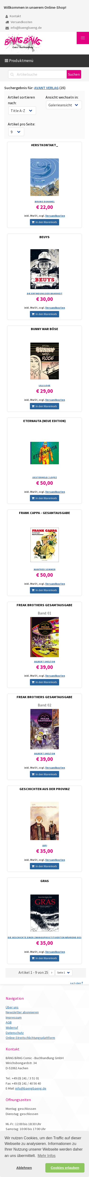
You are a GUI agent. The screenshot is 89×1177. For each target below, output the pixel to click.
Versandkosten (18, 22)
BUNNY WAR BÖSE (44, 329)
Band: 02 (44, 705)
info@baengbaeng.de (23, 27)
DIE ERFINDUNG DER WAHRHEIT (44, 293)
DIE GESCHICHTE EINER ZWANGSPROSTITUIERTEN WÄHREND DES (44, 937)
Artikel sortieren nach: (21, 100)
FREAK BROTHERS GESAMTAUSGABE (44, 605)
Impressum (14, 1017)
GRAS (44, 881)
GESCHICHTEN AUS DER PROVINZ (44, 789)
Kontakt (13, 16)
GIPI (44, 845)
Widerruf (12, 1027)
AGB (9, 1022)
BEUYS (44, 237)
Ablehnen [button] (24, 1168)
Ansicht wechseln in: (62, 97)
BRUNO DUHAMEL (45, 201)
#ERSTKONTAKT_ (44, 145)
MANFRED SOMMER (45, 569)
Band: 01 (44, 613)
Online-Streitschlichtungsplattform (30, 1038)
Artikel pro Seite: (21, 124)
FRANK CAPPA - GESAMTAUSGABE (44, 513)
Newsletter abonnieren (22, 1012)
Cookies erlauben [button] (65, 1168)
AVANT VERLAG (46, 87)
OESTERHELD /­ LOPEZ (44, 477)
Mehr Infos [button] (46, 1156)
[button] (83, 38)
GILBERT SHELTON (44, 661)
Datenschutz (15, 1033)
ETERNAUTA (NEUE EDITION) (44, 421)
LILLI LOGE (44, 385)
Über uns (12, 1007)
